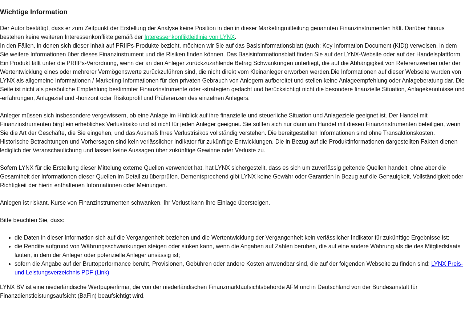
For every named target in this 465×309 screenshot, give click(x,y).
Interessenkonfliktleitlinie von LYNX (190, 37)
